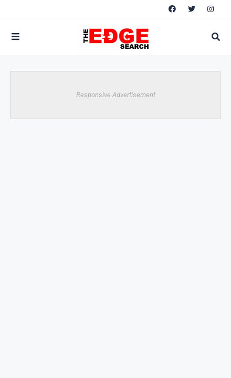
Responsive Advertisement (115, 95)
